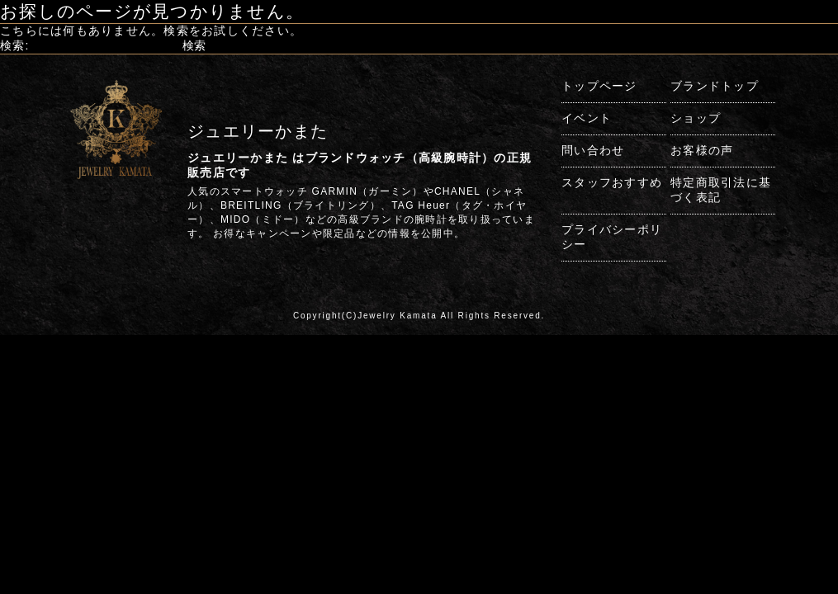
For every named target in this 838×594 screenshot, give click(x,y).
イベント (586, 118)
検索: (15, 45)
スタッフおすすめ (611, 182)
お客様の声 (701, 150)
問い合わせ (592, 150)
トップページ (599, 85)
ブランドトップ (714, 85)
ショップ (695, 118)
